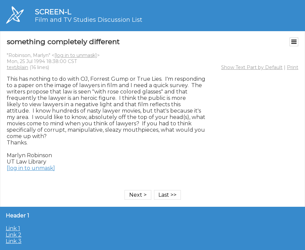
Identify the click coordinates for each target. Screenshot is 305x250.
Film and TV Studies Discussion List (88, 19)
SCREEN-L (53, 12)
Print (292, 67)
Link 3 (13, 241)
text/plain (17, 67)
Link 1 (13, 228)
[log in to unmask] (75, 55)
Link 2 (13, 235)
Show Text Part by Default (252, 67)
